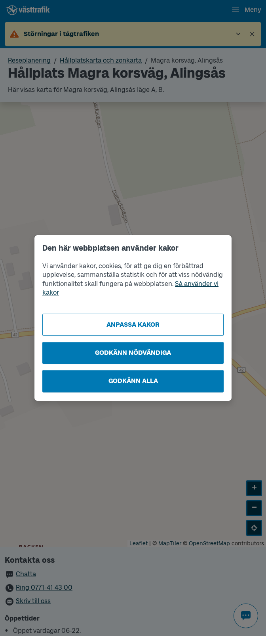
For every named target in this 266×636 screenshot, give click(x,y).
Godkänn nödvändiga (133, 352)
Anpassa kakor (133, 324)
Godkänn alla (133, 381)
